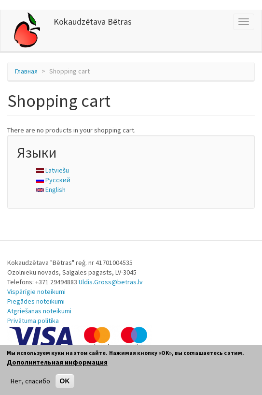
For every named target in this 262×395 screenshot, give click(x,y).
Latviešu (52, 170)
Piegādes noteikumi (36, 301)
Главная (26, 71)
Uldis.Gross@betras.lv (111, 282)
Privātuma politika (33, 320)
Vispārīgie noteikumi (36, 291)
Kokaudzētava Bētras (93, 21)
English (51, 189)
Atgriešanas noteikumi (39, 311)
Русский (53, 180)
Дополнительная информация (57, 362)
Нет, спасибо (30, 381)
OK (65, 381)
